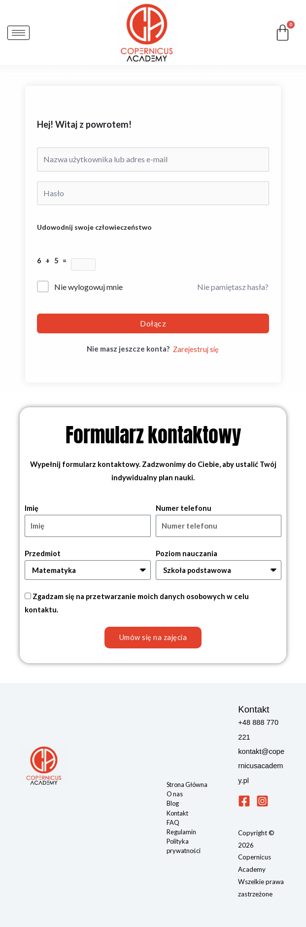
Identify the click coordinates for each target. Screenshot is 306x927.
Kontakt (177, 813)
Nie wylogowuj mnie (88, 286)
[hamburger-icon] (18, 33)
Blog (173, 803)
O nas (175, 794)
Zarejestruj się (196, 349)
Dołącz (153, 323)
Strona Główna (187, 784)
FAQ (173, 822)
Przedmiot (43, 553)
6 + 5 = (54, 260)
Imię (31, 508)
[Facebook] (244, 801)
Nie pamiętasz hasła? (233, 286)
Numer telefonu (183, 508)
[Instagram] (262, 801)
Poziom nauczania (186, 553)
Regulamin (181, 832)
